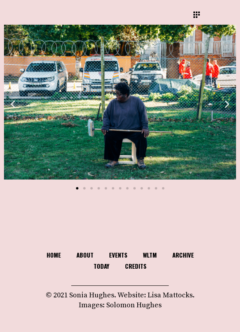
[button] (13, 104)
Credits (135, 266)
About (85, 254)
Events (118, 254)
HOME (54, 254)
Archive (183, 254)
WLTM (150, 254)
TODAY (101, 266)
